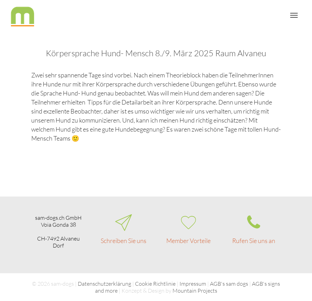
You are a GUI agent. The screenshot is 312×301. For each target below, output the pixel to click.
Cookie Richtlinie (155, 283)
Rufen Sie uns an (253, 240)
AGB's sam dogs (229, 283)
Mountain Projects (194, 290)
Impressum (192, 283)
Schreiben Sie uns (123, 240)
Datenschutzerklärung (104, 283)
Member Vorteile (188, 240)
